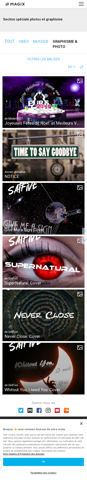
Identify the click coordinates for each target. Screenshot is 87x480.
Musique (41, 41)
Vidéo (24, 41)
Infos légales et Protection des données (23, 454)
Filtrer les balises (43, 59)
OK (43, 461)
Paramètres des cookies (43, 473)
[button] (72, 67)
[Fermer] (81, 423)
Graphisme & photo (65, 44)
